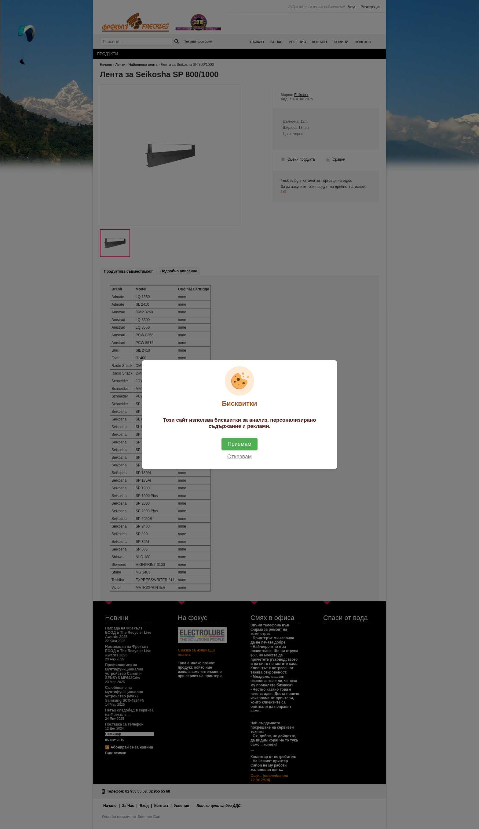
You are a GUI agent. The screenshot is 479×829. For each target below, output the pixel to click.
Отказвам (239, 457)
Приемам (239, 444)
